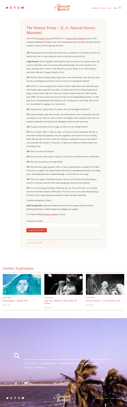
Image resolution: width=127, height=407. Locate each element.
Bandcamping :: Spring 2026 (15, 300)
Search (119, 8)
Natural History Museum (76, 38)
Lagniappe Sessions (48, 363)
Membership (95, 9)
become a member (50, 214)
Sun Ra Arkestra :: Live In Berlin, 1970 (103, 300)
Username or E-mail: (34, 221)
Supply (114, 9)
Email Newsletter (92, 363)
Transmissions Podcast (66, 363)
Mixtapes (80, 363)
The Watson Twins (42, 38)
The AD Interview (31, 363)
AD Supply (28, 368)
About (102, 9)
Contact (108, 9)
